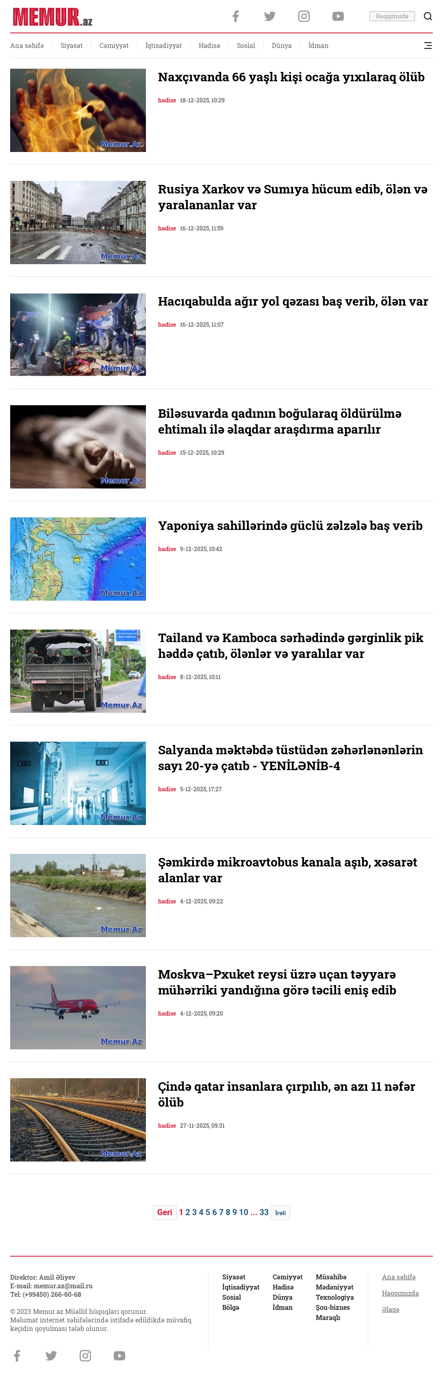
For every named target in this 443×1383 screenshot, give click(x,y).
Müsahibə (331, 1277)
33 (264, 1212)
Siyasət (72, 45)
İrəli (280, 1213)
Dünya (282, 45)
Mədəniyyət (335, 1287)
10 (243, 1212)
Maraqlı (328, 1318)
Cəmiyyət (114, 45)
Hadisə (209, 45)
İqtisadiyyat (163, 45)
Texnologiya (335, 1297)
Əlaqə (391, 1309)
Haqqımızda (392, 16)
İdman (318, 45)
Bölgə (230, 1307)
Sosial (246, 45)
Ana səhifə (27, 45)
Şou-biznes (333, 1307)
